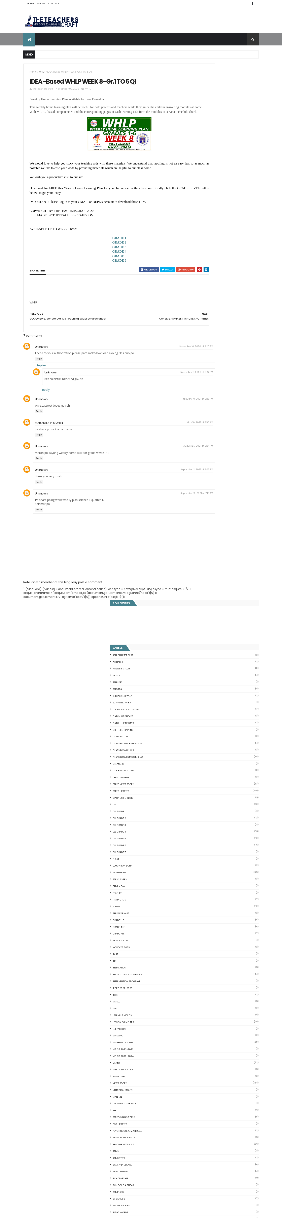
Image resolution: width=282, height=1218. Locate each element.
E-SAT (192, 322)
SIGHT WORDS (196, 676)
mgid (203, 885)
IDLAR (192, 417)
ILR (190, 424)
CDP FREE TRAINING (199, 193)
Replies (41, 380)
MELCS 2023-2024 (199, 519)
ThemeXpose (46, 1212)
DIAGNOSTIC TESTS (199, 261)
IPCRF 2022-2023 (198, 451)
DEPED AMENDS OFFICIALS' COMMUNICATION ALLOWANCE (142, 1120)
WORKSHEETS (196, 757)
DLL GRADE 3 (195, 288)
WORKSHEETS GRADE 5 (201, 791)
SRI (190, 696)
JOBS (191, 458)
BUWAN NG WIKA (198, 166)
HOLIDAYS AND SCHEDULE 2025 (142, 1098)
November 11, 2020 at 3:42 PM (159, 386)
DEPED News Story (199, 248)
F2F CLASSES (196, 343)
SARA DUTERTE (196, 635)
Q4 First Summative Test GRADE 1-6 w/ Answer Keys (230, 853)
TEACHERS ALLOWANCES (202, 716)
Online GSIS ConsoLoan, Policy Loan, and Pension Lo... (220, 1035)
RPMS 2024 (195, 621)
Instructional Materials (203, 438)
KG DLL (192, 465)
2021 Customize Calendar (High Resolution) (143, 1142)
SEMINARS (194, 655)
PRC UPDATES (196, 587)
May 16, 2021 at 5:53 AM (162, 436)
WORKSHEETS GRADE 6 (201, 798)
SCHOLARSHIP (196, 642)
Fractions (189, 970)
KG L (191, 472)
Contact (53, 3)
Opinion (193, 560)
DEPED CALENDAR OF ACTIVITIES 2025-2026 (147, 1058)
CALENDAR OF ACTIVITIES (202, 173)
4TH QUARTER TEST (199, 118)
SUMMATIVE (195, 710)
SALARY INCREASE (198, 628)
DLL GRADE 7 (195, 316)
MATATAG (194, 499)
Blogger (220, 1090)
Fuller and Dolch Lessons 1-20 (203, 985)
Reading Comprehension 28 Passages (209, 994)
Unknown (41, 361)
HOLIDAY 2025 (196, 404)
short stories (197, 669)
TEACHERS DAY (197, 723)
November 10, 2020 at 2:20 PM (159, 360)
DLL (190, 268)
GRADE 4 (101, 263)
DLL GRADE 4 (195, 295)
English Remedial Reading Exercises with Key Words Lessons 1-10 (218, 1051)
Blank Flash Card (194, 966)
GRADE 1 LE (194, 383)
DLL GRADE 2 (195, 282)
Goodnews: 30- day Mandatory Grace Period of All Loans (218, 1005)
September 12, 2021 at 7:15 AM (159, 507)
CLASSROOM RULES (199, 214)
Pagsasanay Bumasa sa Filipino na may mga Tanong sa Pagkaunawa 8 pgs (148, 1163)
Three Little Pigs (194, 1070)
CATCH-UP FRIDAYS (199, 186)
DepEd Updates (197, 254)
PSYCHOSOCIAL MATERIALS (203, 594)
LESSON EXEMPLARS (199, 485)
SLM (191, 689)
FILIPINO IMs (195, 363)
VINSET (192, 730)
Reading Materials (199, 608)
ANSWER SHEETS (198, 132)
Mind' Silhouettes (199, 533)
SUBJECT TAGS (197, 703)
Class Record (197, 200)
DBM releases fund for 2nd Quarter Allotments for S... (220, 1065)
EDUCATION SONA (198, 329)
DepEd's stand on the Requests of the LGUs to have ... (220, 990)
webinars (194, 737)
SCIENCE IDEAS (193, 1039)
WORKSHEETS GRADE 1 (201, 764)
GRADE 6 (101, 272)
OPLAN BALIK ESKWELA (200, 567)
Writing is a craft (199, 812)
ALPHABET (194, 125)
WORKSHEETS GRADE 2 (201, 771)
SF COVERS (195, 662)
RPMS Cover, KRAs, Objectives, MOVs (208, 1075)
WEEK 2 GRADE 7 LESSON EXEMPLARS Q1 (147, 1080)
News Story (196, 547)
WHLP (42, 71)
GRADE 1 (101, 250)
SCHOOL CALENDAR (199, 649)
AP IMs (192, 139)
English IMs (196, 336)
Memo (192, 526)
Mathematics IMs (199, 506)
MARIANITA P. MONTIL (49, 437)
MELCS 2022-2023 (199, 513)
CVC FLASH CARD (195, 961)
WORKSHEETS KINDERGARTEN (204, 805)
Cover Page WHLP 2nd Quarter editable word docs (148, 1184)
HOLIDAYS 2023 (197, 411)
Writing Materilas (199, 818)
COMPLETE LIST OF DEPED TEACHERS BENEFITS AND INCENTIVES (227, 837)
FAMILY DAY (195, 350)
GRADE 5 (101, 268)
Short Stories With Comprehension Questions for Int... (220, 999)
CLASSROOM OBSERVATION (203, 207)
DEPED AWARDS (197, 241)
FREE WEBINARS (197, 377)
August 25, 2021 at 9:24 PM (161, 460)
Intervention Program (202, 445)
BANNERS (194, 146)
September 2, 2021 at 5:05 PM (159, 483)
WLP (191, 750)
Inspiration (195, 431)
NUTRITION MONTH (199, 553)
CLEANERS (194, 227)
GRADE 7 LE (195, 397)
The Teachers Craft (201, 906)
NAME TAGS (195, 540)
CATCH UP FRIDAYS (199, 180)
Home (30, 3)
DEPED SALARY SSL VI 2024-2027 (225, 868)
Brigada (193, 152)
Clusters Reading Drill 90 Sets (203, 1025)
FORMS (193, 370)
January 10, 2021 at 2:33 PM (160, 413)
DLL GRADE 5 (195, 302)
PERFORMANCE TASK (200, 581)
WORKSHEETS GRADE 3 (201, 778)
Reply (39, 373)
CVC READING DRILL (196, 1030)
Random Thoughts (200, 601)
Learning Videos (198, 479)
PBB (190, 574)
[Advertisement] (60, 316)
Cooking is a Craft (200, 234)
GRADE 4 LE (195, 390)
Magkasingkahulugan (198, 1020)
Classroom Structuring (204, 220)
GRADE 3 (101, 259)
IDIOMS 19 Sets (193, 1044)
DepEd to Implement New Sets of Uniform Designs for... (218, 1014)
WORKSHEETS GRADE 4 (201, 784)
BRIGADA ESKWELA (198, 159)
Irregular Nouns (193, 980)
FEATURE (193, 356)
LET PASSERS (195, 492)
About (41, 3)
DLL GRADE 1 (195, 275)
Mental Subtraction (196, 975)
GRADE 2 (101, 254)
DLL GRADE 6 (195, 309)
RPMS (192, 615)
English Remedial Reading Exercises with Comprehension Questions (211, 1059)
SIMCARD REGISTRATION (202, 683)
